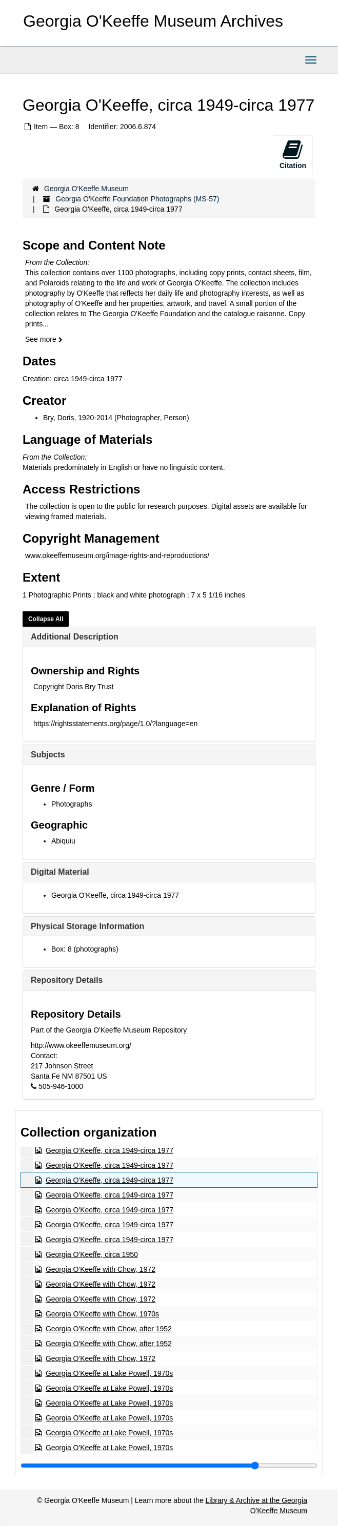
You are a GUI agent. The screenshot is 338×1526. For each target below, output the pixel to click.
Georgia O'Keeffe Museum (86, 188)
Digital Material (60, 872)
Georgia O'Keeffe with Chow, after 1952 (109, 1329)
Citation (293, 154)
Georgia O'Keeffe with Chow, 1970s (102, 1314)
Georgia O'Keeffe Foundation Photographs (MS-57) (137, 199)
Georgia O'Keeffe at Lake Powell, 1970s (109, 1373)
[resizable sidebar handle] (169, 1465)
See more (44, 339)
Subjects (48, 754)
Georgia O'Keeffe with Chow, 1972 (100, 1269)
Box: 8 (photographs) (84, 949)
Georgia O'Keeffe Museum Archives (153, 21)
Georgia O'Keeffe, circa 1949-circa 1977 (115, 895)
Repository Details (67, 980)
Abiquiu (63, 841)
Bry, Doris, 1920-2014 (77, 418)
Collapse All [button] (45, 619)
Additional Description (74, 636)
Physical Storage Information (87, 926)
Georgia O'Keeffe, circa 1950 (92, 1254)
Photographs (71, 804)
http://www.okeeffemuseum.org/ (81, 1045)
